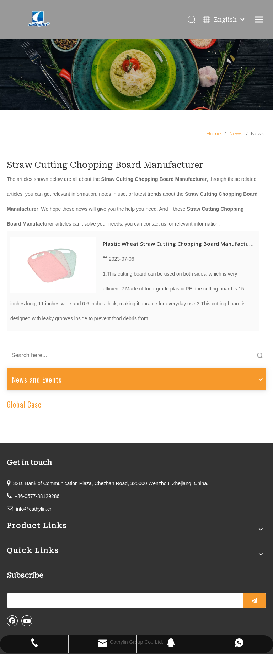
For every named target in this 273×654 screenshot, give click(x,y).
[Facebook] (12, 620)
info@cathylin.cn (34, 509)
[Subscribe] (254, 600)
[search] (123, 600)
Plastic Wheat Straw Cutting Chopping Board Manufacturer (179, 243)
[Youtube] (27, 620)
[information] (136, 74)
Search (260, 355)
